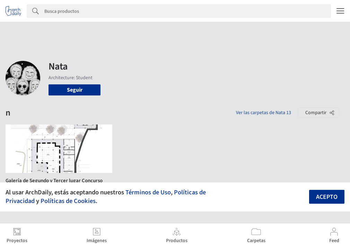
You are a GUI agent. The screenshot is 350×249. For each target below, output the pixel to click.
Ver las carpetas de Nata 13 (263, 112)
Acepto (327, 197)
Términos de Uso (148, 192)
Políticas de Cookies (68, 200)
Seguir (74, 90)
